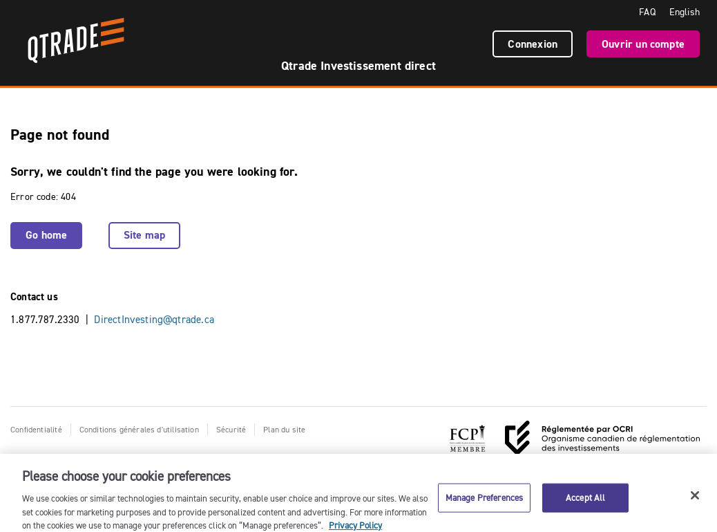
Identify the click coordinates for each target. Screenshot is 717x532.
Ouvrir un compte (643, 44)
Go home (46, 235)
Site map (144, 235)
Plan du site (284, 429)
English (684, 12)
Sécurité (231, 429)
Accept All (585, 500)
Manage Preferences (484, 500)
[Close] (695, 499)
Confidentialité (36, 429)
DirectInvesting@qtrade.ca (154, 319)
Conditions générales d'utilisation (139, 429)
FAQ (647, 12)
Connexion (532, 44)
